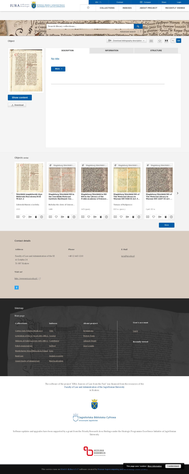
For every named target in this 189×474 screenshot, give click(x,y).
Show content (20, 97)
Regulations (88, 331)
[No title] (26, 70)
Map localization (56, 361)
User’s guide (88, 346)
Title (51, 331)
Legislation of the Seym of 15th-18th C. (32, 336)
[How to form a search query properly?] (141, 31)
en (178, 41)
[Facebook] (17, 287)
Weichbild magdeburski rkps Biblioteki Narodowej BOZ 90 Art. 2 (29, 196)
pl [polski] (101, 2)
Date (51, 351)
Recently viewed (175, 8)
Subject (52, 346)
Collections (107, 8)
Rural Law (19, 356)
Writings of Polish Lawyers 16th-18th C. (31, 341)
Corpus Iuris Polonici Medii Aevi (29, 331)
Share (164, 2)
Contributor (54, 341)
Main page (20, 315)
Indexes (127, 8)
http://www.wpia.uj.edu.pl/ (28, 278)
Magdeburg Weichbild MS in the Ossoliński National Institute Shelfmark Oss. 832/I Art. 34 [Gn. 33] (61, 196)
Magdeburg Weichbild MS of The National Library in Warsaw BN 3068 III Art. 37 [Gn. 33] (126, 196)
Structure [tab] (156, 50)
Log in (135, 331)
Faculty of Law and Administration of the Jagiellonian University (94, 387)
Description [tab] (67, 50)
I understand (173, 466)
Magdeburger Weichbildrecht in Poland (31, 351)
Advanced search (128, 32)
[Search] (138, 26)
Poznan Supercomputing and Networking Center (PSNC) (123, 469)
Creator (52, 336)
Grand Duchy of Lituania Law (27, 361)
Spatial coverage (56, 356)
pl (173, 41)
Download (17, 105)
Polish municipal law (23, 346)
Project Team (89, 336)
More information (155, 466)
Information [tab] (111, 50)
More (167, 225)
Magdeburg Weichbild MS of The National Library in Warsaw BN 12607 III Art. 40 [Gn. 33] (159, 196)
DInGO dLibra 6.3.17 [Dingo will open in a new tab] (70, 469)
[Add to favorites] (160, 41)
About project (148, 8)
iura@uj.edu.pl (128, 256)
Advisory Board (89, 341)
